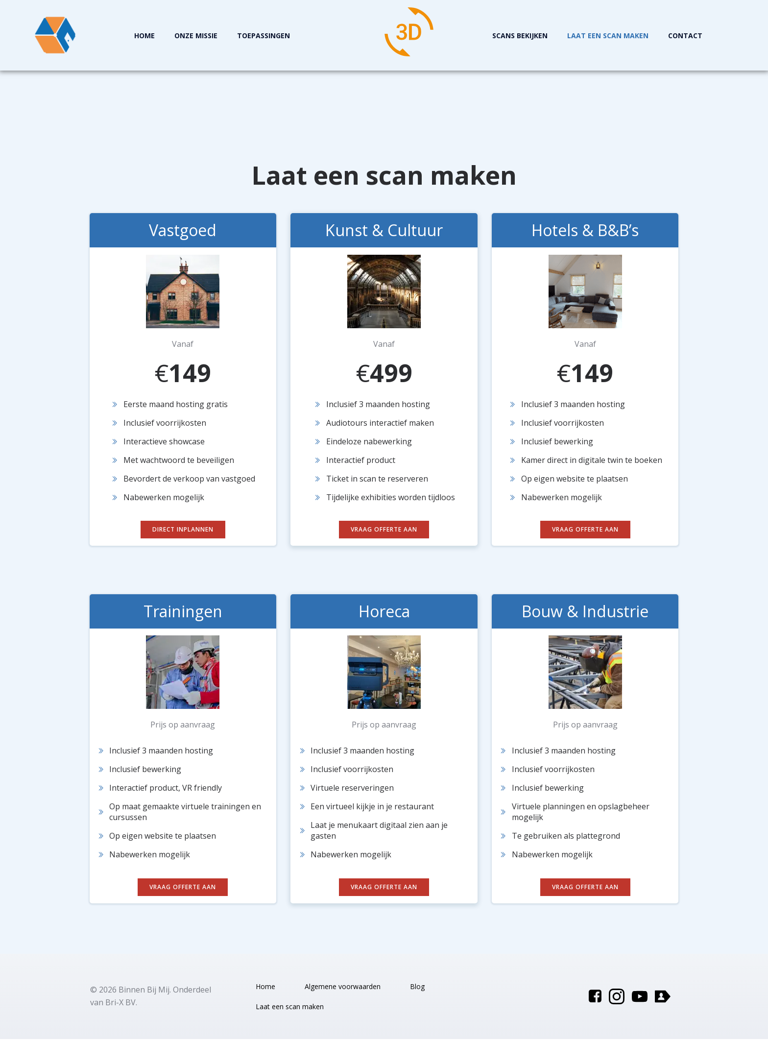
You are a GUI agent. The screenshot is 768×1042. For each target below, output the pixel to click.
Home (145, 35)
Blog (417, 989)
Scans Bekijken (520, 35)
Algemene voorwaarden (343, 989)
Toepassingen (264, 35)
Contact (685, 35)
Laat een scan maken (607, 35)
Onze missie (196, 35)
